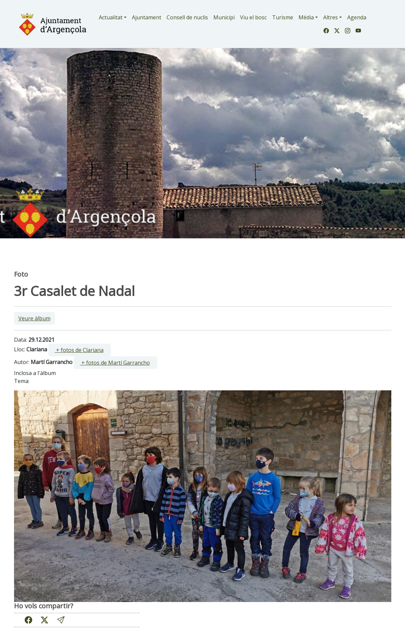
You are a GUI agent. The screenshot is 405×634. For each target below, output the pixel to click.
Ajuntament (146, 17)
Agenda (356, 17)
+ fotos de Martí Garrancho (115, 362)
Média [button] (306, 17)
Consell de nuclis (187, 17)
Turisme (282, 17)
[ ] (80, 350)
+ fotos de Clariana (79, 350)
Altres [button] (330, 17)
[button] (60, 620)
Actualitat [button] (111, 17)
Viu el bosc (253, 17)
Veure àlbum (34, 318)
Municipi (224, 17)
